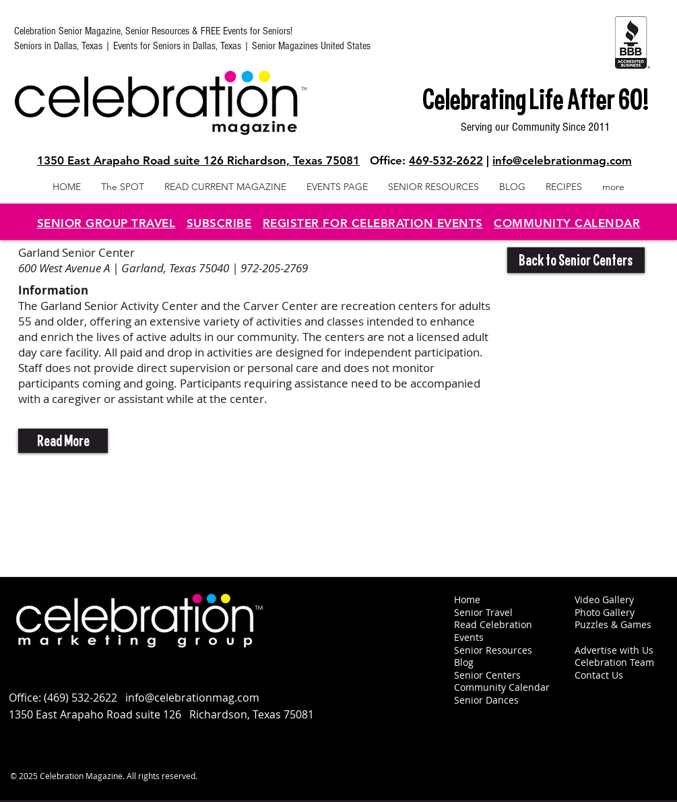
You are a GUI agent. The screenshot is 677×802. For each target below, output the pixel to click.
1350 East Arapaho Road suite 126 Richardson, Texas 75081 (198, 160)
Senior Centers (488, 675)
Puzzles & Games (613, 624)
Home (467, 599)
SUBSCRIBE (219, 223)
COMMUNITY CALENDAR (567, 223)
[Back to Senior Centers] (576, 260)
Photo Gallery (605, 612)
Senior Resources (493, 650)
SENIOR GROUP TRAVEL (106, 223)
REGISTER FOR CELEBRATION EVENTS (373, 223)
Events (469, 637)
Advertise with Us (614, 650)
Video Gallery (604, 599)
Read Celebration (493, 624)
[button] (63, 441)
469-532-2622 (446, 160)
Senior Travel (483, 612)
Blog (464, 662)
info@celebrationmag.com (562, 160)
